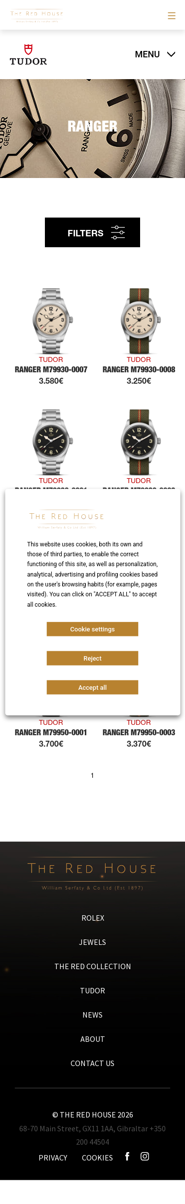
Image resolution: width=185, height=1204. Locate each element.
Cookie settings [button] (92, 629)
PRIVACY (52, 1157)
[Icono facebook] (128, 1157)
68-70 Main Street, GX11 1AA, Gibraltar (83, 1128)
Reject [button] (92, 658)
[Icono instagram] (145, 1157)
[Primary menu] (170, 16)
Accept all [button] (92, 687)
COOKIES (97, 1157)
